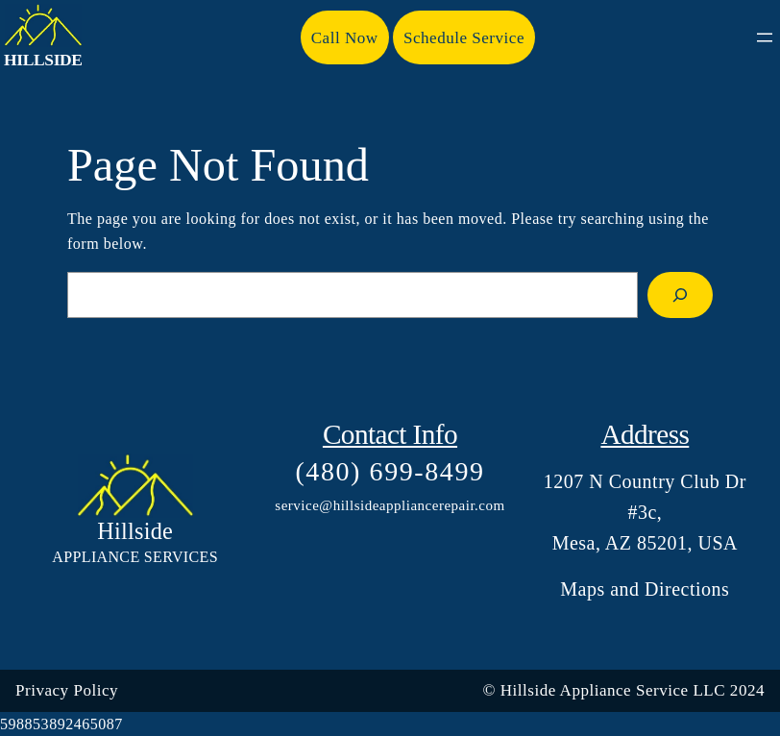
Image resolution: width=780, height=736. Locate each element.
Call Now (344, 38)
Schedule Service (463, 38)
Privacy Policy (66, 690)
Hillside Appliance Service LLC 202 (628, 690)
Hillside (43, 59)
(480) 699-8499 (389, 471)
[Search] (680, 295)
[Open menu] (764, 37)
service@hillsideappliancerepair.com (389, 505)
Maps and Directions (644, 589)
